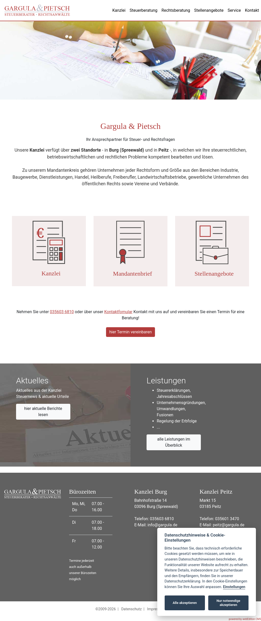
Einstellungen (234, 587)
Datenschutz (131, 609)
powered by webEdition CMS (245, 619)
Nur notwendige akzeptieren (228, 603)
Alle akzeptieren (185, 603)
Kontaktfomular (118, 311)
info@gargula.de (162, 524)
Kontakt (252, 10)
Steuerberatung (143, 10)
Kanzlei (119, 10)
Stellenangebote (209, 10)
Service (234, 10)
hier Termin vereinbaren (130, 332)
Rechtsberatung (176, 10)
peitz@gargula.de (228, 524)
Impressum (156, 609)
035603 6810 (62, 311)
